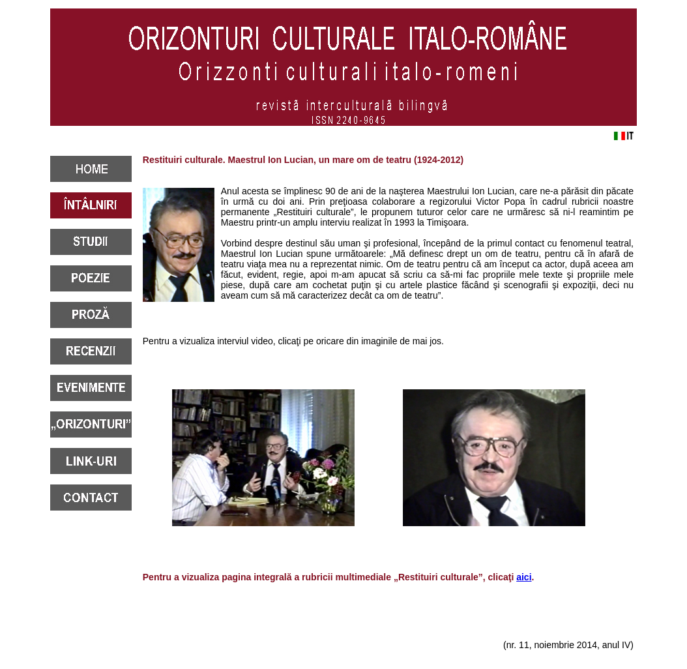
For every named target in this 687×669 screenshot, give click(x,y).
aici (523, 577)
